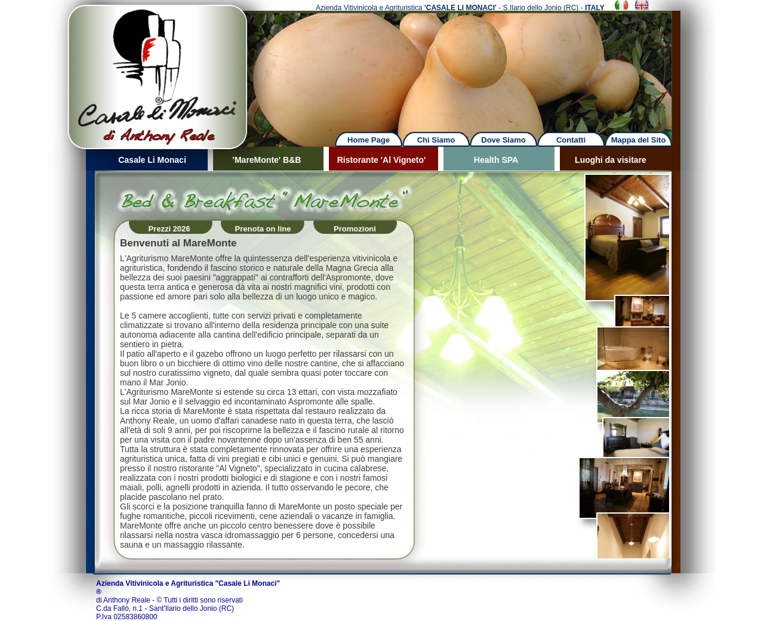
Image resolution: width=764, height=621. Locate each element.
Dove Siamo (503, 139)
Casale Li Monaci (152, 160)
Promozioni (355, 228)
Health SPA (496, 160)
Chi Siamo (436, 139)
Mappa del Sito (638, 139)
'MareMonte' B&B (267, 160)
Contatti (571, 139)
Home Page (368, 139)
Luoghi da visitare (610, 160)
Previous (39, 65)
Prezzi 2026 (169, 228)
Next (473, 65)
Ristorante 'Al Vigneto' (381, 160)
